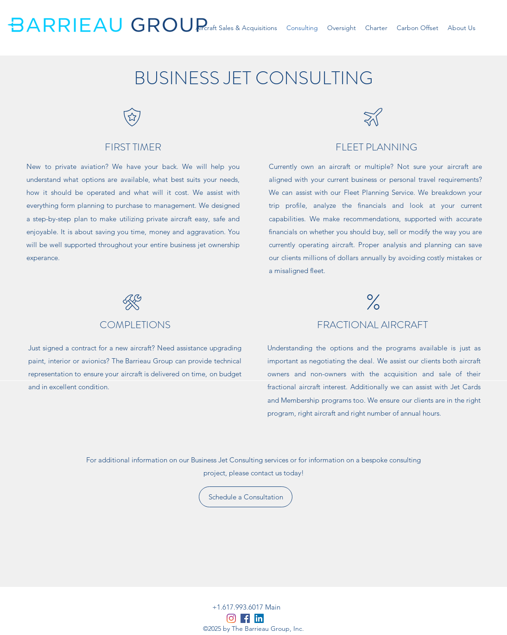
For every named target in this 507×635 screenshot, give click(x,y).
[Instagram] (231, 618)
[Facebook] (245, 618)
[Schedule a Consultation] (245, 496)
